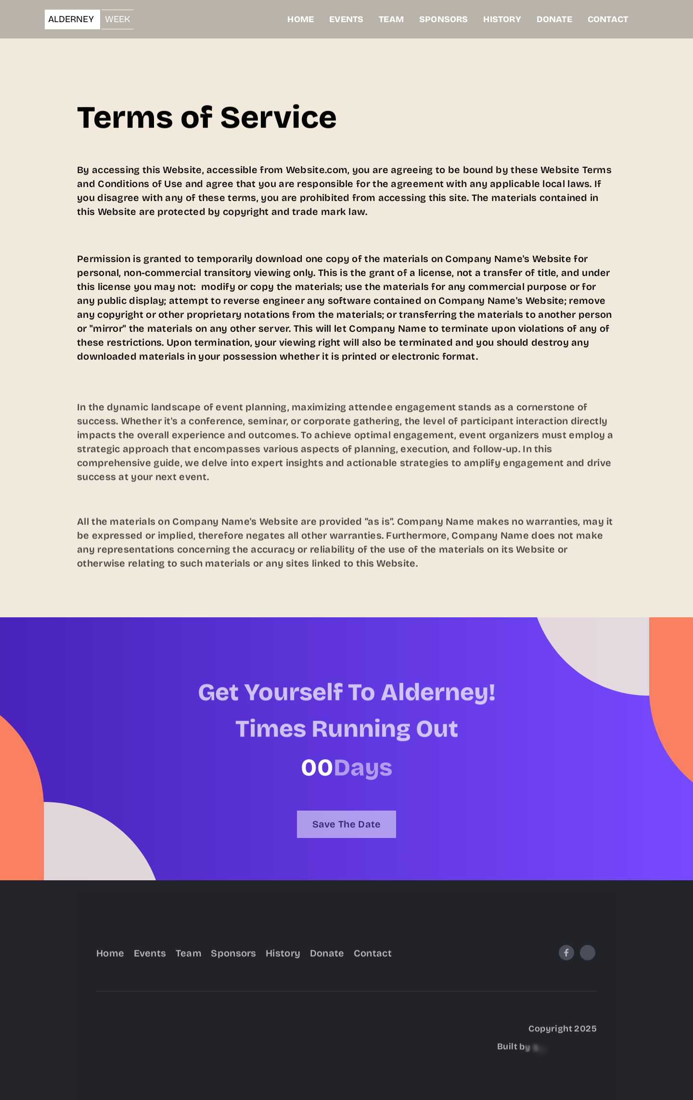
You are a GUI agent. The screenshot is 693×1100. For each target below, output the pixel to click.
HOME (300, 19)
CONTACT (608, 19)
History (283, 962)
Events (150, 962)
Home (110, 962)
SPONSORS (443, 19)
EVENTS (346, 19)
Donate (327, 962)
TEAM (391, 19)
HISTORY (502, 19)
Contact (373, 962)
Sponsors (233, 962)
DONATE (554, 19)
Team (189, 962)
